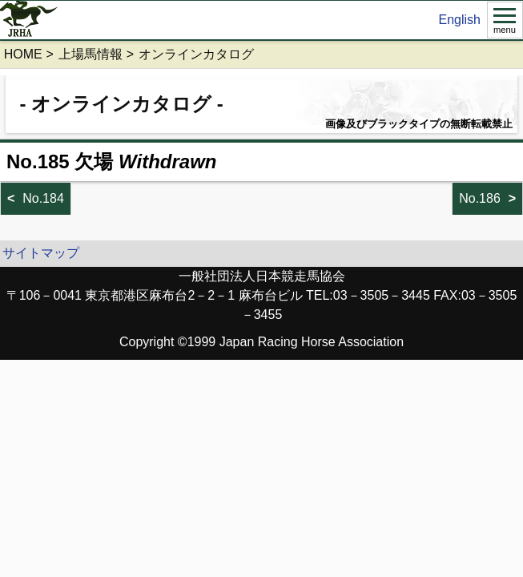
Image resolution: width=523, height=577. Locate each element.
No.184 (43, 198)
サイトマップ (40, 253)
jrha (29, 20)
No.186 (480, 198)
